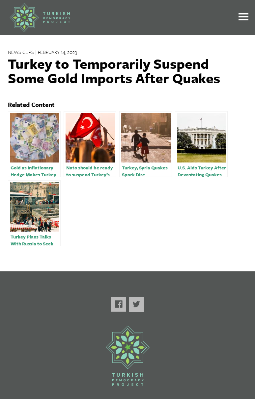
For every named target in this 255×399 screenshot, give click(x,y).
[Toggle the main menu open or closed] (243, 17)
